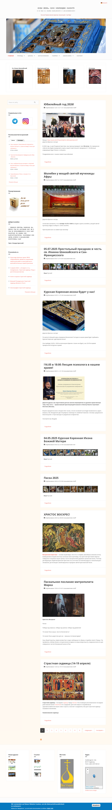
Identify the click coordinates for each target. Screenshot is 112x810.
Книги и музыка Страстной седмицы (21, 276)
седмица (65, 703)
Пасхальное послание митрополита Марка (68, 583)
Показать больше (13, 182)
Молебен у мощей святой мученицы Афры (69, 175)
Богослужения (43, 56)
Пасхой (74, 703)
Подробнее (47, 162)
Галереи (55, 55)
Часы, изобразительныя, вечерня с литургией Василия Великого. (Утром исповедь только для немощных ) (22, 165)
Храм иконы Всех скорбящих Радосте (56, 8)
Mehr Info (50, 808)
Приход (20, 55)
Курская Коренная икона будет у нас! (69, 292)
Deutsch (104, 3)
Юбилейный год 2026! (59, 104)
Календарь (20, 140)
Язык (45, 273)
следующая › (88, 730)
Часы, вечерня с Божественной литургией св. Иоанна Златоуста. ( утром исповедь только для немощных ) (22, 146)
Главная (11, 56)
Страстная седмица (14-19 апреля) (67, 663)
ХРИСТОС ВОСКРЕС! (57, 514)
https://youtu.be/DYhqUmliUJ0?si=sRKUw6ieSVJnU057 (62, 140)
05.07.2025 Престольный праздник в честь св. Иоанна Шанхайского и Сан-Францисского (73, 252)
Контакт (80, 56)
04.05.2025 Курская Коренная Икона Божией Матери (68, 439)
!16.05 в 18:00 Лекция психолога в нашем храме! (72, 366)
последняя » (99, 730)
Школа (30, 55)
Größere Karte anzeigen (91, 790)
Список (14, 140)
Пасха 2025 (51, 478)
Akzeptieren (96, 805)
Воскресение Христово (50, 554)
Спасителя (58, 704)
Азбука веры (67, 55)
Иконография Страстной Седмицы (20, 288)
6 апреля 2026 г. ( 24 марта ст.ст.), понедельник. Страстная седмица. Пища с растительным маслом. (22, 270)
